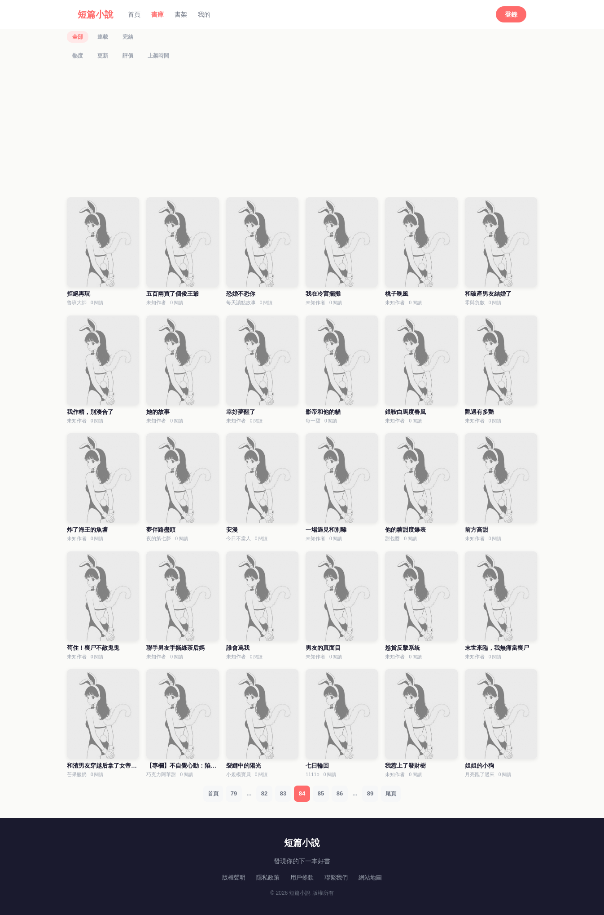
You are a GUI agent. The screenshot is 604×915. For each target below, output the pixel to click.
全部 (77, 37)
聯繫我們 (336, 877)
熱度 (77, 56)
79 (234, 793)
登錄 (511, 14)
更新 (102, 56)
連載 (102, 37)
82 (264, 793)
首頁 (134, 14)
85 (321, 793)
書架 (181, 14)
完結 (128, 37)
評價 (128, 56)
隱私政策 (268, 877)
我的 (204, 14)
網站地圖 (370, 877)
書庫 (157, 14)
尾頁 (390, 794)
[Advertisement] (302, 131)
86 (340, 793)
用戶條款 (302, 877)
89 (370, 793)
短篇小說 (96, 14)
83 (283, 793)
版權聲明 (233, 877)
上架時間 (158, 56)
